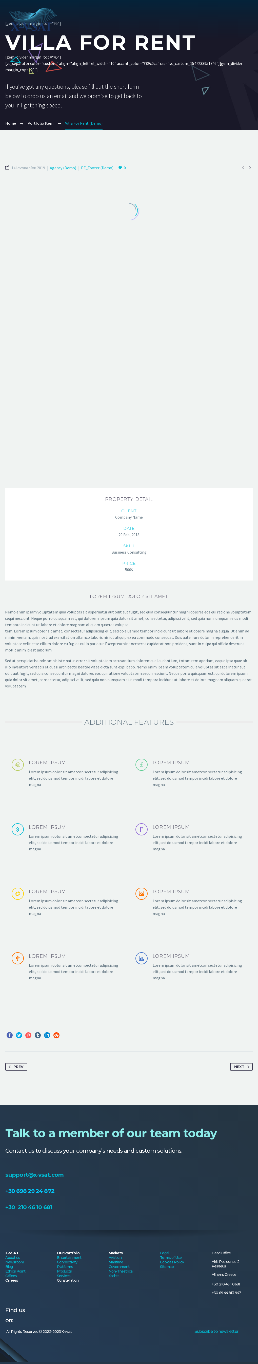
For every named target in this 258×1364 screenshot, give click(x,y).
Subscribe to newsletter (216, 1090)
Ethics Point (15, 1031)
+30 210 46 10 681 (28, 966)
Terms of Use (171, 1017)
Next (242, 826)
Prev (15, 826)
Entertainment (69, 1017)
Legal (164, 1012)
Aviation (115, 1017)
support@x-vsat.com (34, 934)
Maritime (116, 1021)
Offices (11, 1035)
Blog (9, 1026)
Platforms (65, 1026)
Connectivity (67, 1021)
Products (64, 1031)
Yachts (114, 1035)
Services (64, 1035)
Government (119, 1026)
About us (12, 1017)
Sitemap (167, 1026)
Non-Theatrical (121, 1031)
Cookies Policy (172, 1021)
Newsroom (14, 1021)
